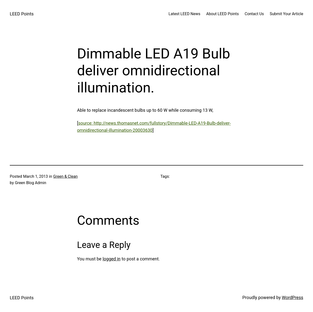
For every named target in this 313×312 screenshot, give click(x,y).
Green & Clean (65, 176)
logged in (111, 258)
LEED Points (22, 13)
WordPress (292, 297)
